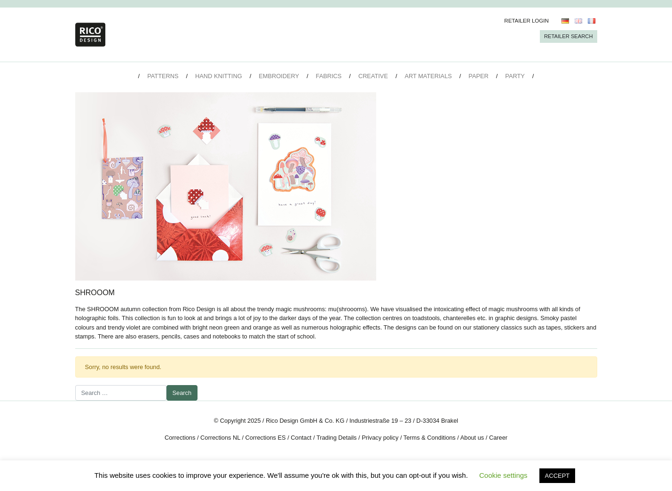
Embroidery (279, 76)
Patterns (162, 76)
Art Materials (428, 76)
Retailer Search (568, 36)
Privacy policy (380, 437)
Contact (301, 437)
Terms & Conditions (429, 437)
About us (472, 437)
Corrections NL (220, 437)
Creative (373, 76)
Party (514, 76)
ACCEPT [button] (557, 475)
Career (498, 437)
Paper (478, 76)
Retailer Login (526, 21)
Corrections (180, 437)
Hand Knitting (218, 76)
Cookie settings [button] (503, 475)
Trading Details (336, 437)
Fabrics (329, 76)
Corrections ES (265, 437)
